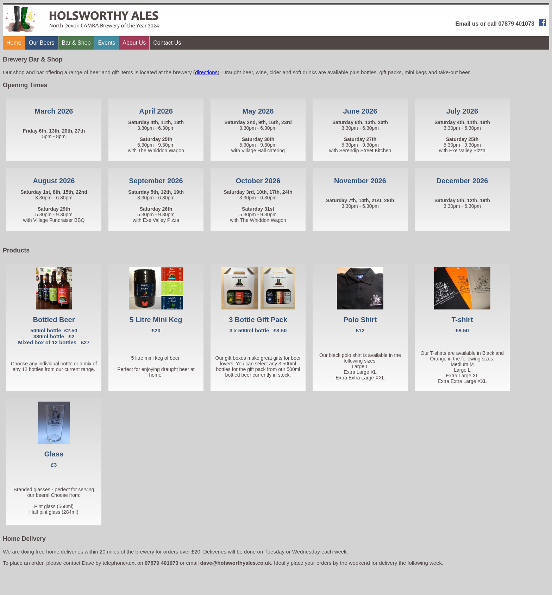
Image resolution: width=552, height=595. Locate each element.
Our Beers (42, 43)
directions (206, 72)
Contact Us (167, 43)
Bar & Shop (76, 43)
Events (106, 43)
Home (13, 43)
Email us (467, 24)
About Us (134, 43)
